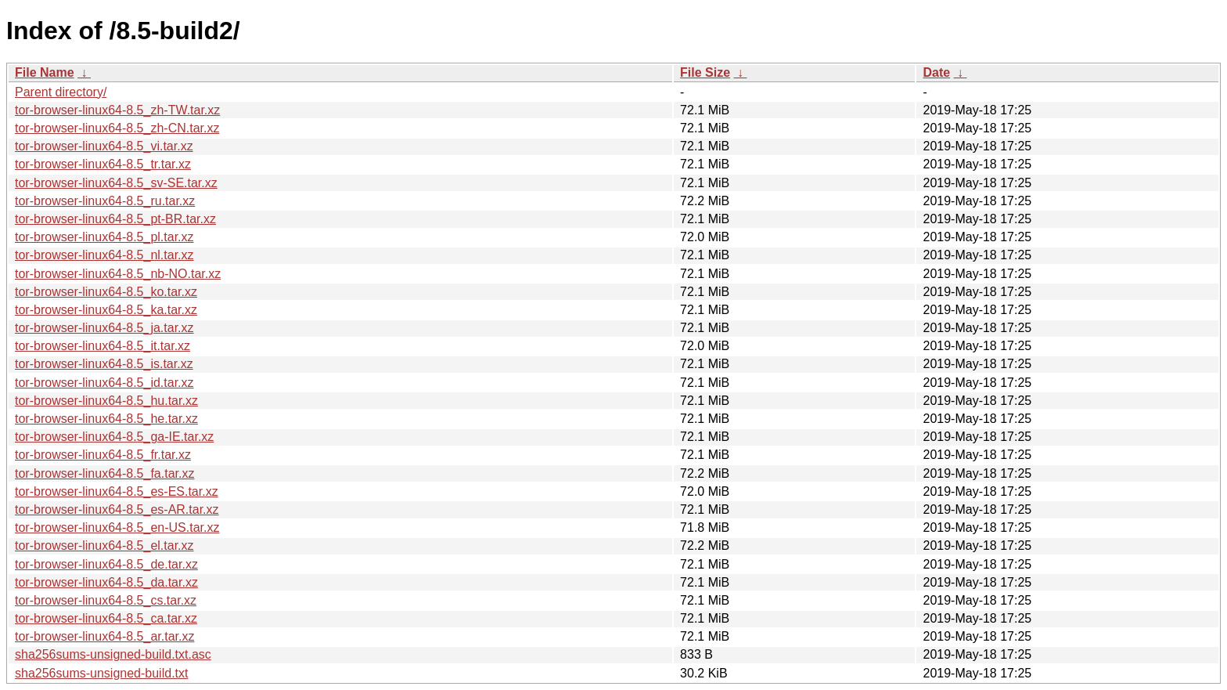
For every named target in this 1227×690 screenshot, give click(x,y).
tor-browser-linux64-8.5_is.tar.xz (104, 363)
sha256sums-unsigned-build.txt (101, 673)
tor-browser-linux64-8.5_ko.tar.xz (106, 291)
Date (936, 72)
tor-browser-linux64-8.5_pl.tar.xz (104, 237)
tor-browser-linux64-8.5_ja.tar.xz (104, 327)
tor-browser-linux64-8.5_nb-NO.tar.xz (118, 273)
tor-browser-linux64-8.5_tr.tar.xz (103, 164)
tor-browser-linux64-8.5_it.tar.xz (102, 345)
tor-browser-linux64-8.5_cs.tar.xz (105, 600)
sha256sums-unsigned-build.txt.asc (113, 654)
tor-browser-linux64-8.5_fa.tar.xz (104, 473)
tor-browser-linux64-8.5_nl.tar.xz (104, 255)
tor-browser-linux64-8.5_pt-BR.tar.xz (115, 219)
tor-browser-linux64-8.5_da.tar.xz (106, 582)
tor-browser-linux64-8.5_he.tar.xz (106, 418)
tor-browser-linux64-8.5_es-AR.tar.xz (117, 509)
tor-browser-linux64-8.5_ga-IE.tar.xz (114, 436)
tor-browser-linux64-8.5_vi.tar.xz (104, 146)
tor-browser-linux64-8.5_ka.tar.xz (106, 309)
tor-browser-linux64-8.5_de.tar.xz (106, 564)
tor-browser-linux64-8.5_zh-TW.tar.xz (117, 110)
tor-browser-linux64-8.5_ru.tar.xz (105, 201)
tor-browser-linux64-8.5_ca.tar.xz (106, 618)
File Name (44, 72)
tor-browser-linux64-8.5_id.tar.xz (104, 382)
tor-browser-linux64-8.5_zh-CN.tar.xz (117, 128)
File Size (705, 72)
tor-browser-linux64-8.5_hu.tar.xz (106, 400)
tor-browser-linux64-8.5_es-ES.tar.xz (116, 491)
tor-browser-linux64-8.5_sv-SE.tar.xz (116, 183)
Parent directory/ (60, 92)
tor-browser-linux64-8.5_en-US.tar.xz (117, 527)
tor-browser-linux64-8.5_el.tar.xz (104, 545)
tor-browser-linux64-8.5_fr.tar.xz (103, 454)
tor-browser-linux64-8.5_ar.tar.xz (104, 636)
